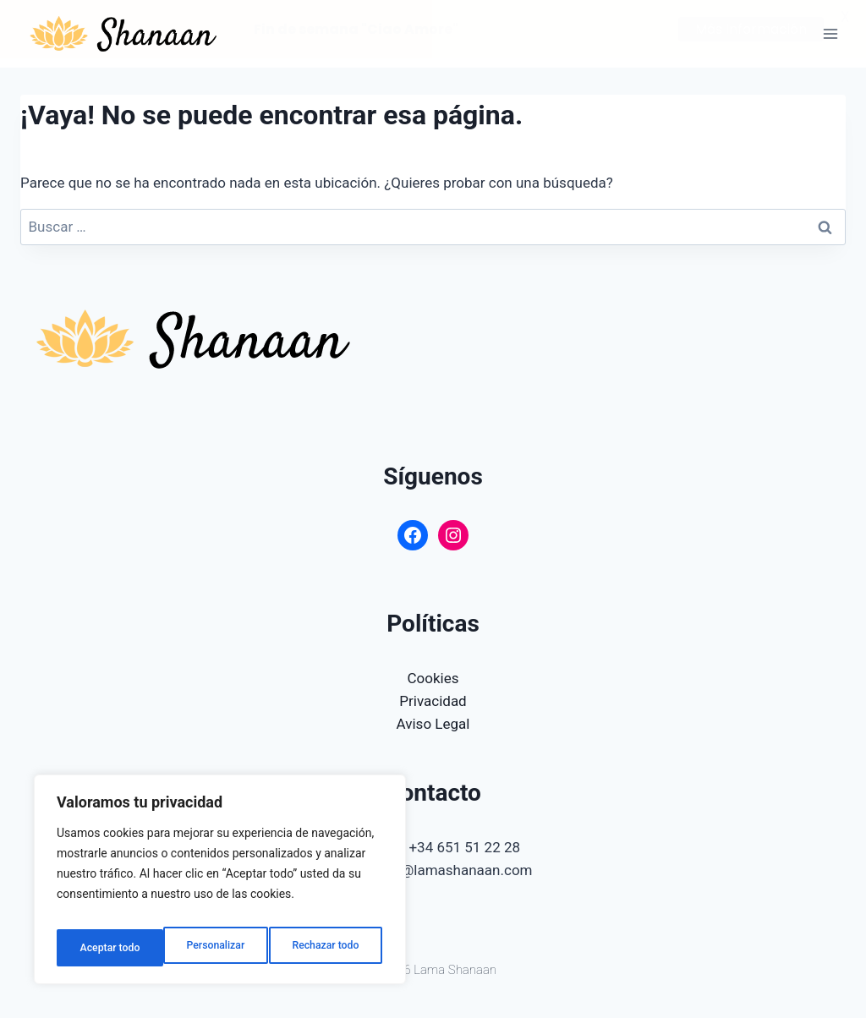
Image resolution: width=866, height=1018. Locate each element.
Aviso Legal (433, 723)
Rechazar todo (219, 948)
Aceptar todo (332, 948)
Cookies (433, 677)
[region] (220, 885)
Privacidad (432, 700)
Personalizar (107, 948)
